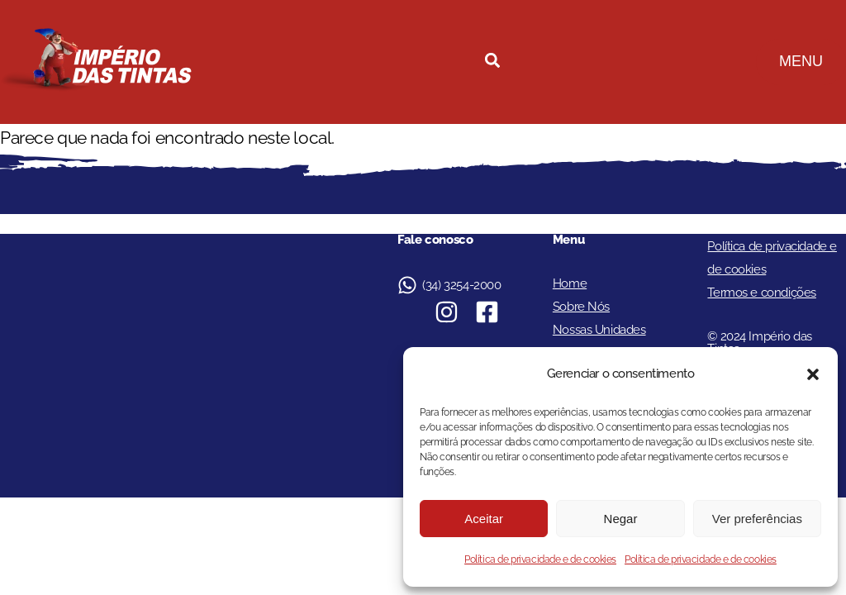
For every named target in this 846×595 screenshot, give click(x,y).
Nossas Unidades (599, 329)
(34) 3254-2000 (461, 285)
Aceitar (483, 519)
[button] (813, 374)
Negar (621, 519)
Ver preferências (757, 519)
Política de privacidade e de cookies (540, 559)
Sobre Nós (581, 306)
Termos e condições (761, 292)
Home (570, 283)
